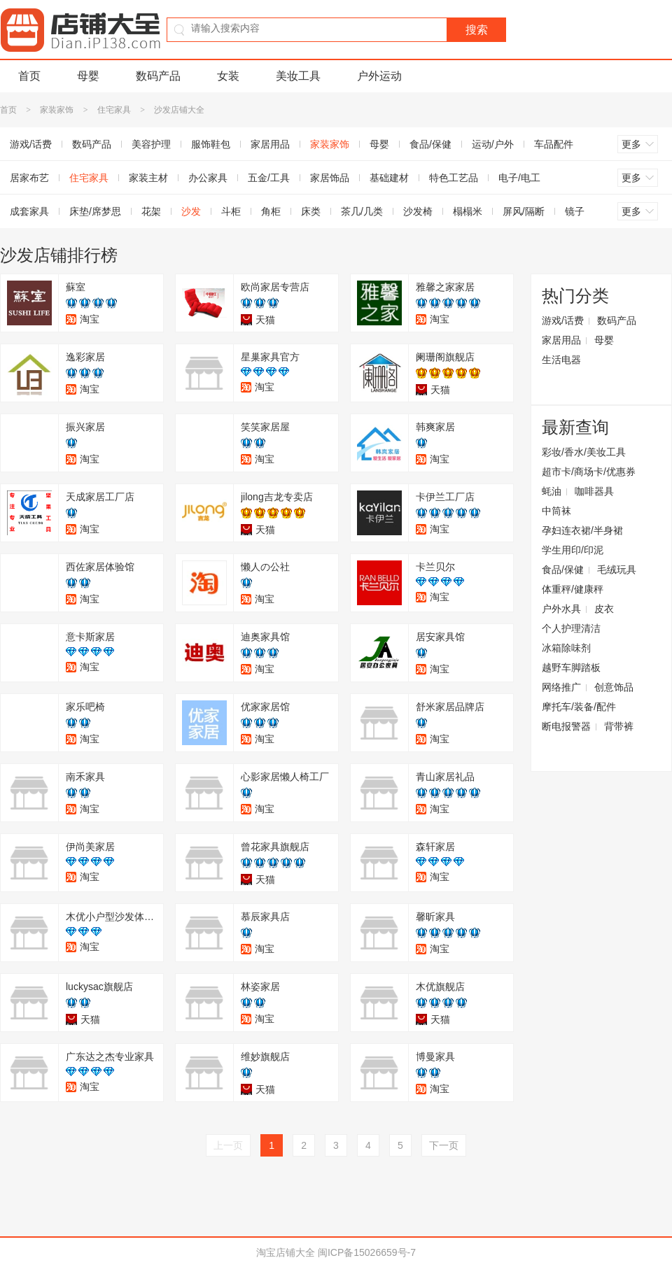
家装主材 (148, 177)
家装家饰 (57, 110)
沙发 (191, 211)
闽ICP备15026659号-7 (367, 1252)
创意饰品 (614, 687)
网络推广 (561, 687)
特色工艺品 (453, 177)
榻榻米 (467, 211)
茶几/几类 (362, 211)
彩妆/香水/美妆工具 (584, 452)
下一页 (443, 1145)
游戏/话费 (563, 320)
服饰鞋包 (210, 144)
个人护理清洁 (571, 628)
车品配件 (553, 144)
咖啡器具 (594, 491)
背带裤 (619, 726)
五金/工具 (269, 177)
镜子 (574, 211)
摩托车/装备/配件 (579, 706)
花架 (151, 211)
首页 (29, 76)
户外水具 (561, 608)
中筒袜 (556, 510)
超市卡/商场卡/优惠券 (589, 471)
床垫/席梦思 (95, 211)
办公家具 (207, 177)
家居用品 (270, 144)
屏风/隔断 (524, 211)
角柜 (271, 211)
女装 (228, 76)
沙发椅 (418, 211)
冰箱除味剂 (566, 647)
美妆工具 (298, 76)
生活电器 (561, 359)
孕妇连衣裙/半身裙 (582, 530)
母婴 (88, 76)
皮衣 (604, 608)
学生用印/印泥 (572, 550)
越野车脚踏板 (571, 667)
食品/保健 (430, 144)
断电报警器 (566, 726)
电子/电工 (519, 177)
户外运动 (379, 76)
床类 (311, 211)
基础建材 (389, 177)
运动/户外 (493, 144)
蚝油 (551, 491)
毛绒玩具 (616, 569)
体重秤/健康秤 (572, 589)
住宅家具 (114, 110)
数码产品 (158, 76)
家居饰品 (329, 177)
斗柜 (231, 211)
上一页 (228, 1145)
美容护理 (151, 144)
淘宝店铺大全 (285, 1252)
